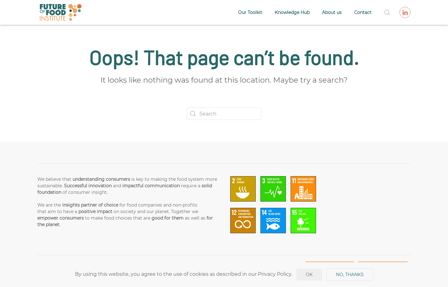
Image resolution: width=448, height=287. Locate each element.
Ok (309, 274)
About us (332, 12)
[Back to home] (60, 12)
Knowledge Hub (292, 12)
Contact (362, 12)
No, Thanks (350, 274)
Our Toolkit (250, 12)
